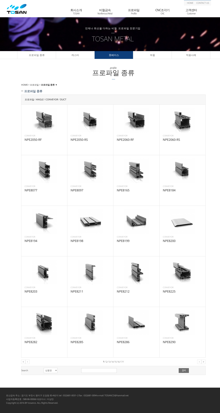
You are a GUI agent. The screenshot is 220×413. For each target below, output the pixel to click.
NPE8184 (169, 190)
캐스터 (75, 55)
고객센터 (191, 11)
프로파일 (133, 11)
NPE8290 (169, 342)
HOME (190, 2)
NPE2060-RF (125, 140)
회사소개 (76, 11)
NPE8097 (77, 190)
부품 (152, 55)
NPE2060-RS (171, 140)
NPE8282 (31, 342)
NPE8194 (31, 241)
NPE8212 (123, 291)
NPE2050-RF (33, 140)
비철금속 (105, 11)
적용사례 (191, 55)
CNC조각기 (162, 11)
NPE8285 (77, 342)
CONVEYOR (52, 99)
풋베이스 (114, 55)
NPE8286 (123, 342)
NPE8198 (77, 241)
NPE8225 (169, 291)
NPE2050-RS (79, 140)
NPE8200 (169, 241)
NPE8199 (123, 241)
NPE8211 (77, 291)
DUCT (63, 99)
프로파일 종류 (37, 55)
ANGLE (40, 99)
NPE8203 (31, 291)
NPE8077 (31, 190)
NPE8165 (123, 190)
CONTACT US (202, 2)
